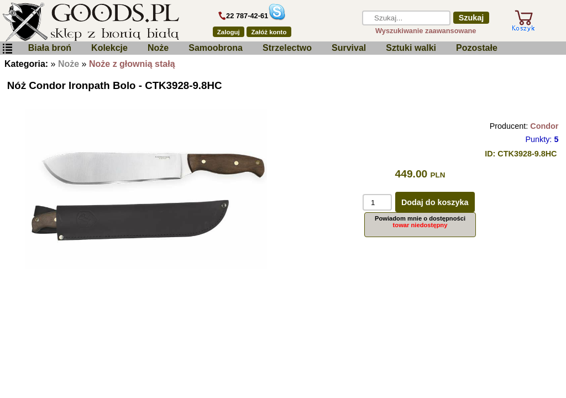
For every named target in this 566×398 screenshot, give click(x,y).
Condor (544, 126)
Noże (158, 48)
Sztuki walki (411, 48)
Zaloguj (228, 32)
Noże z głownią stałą (132, 64)
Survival (349, 48)
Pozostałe (476, 48)
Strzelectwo (287, 48)
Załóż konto (269, 32)
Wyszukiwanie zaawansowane (425, 31)
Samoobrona (215, 48)
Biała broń (49, 48)
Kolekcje (109, 48)
